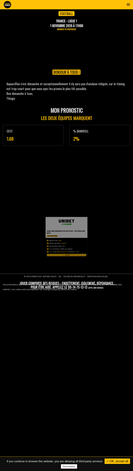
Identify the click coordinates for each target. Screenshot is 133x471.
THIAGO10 (65, 280)
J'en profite (66, 286)
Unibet (63, 279)
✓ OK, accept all (117, 461)
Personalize (69, 466)
